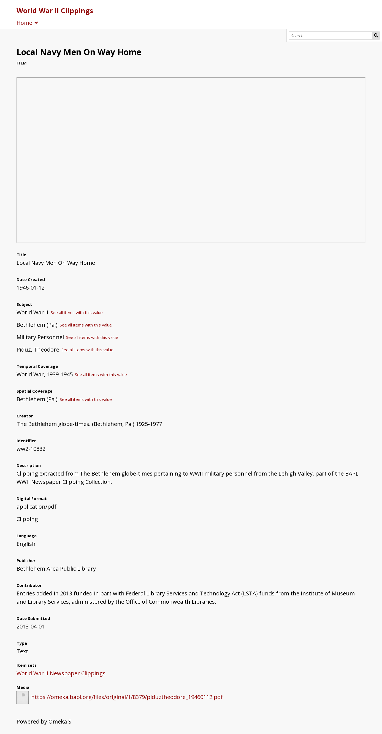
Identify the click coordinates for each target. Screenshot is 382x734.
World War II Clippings (55, 10)
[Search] (330, 35)
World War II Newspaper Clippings (61, 673)
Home (24, 22)
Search (376, 35)
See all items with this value (77, 312)
